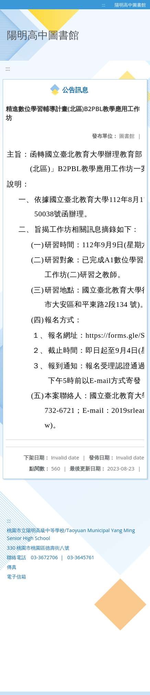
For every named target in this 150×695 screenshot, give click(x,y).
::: (103, 5)
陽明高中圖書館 (130, 5)
